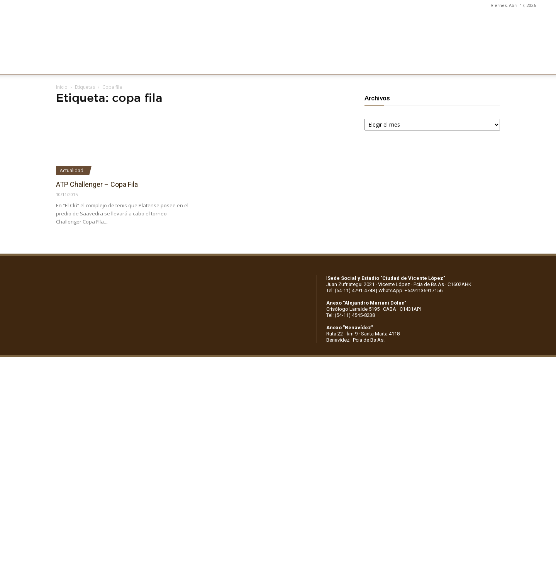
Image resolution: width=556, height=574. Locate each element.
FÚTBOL (164, 64)
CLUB (71, 64)
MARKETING (245, 64)
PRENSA (285, 64)
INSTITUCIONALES (116, 64)
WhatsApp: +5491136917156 (410, 290)
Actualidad (71, 170)
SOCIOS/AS (323, 64)
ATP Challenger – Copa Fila (97, 184)
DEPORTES (202, 64)
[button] (543, 65)
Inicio (62, 87)
